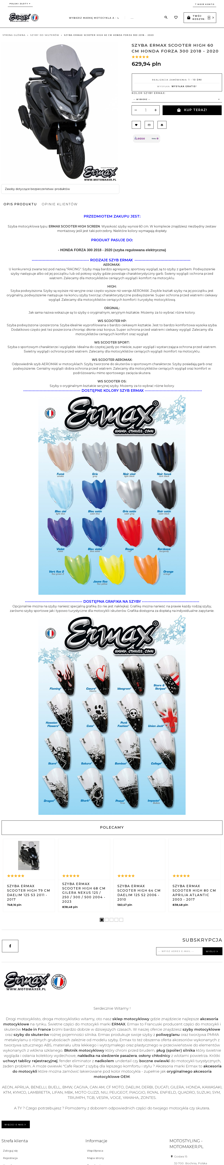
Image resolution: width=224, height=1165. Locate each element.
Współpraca (95, 1150)
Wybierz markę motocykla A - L (94, 18)
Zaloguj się (10, 1150)
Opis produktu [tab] (20, 204)
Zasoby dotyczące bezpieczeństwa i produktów (37, 189)
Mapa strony (95, 1158)
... (132, 18)
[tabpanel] (112, 514)
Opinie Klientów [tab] (60, 204)
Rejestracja (10, 1158)
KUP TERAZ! (192, 110)
